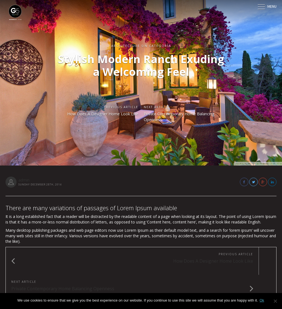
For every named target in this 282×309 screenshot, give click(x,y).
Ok (261, 300)
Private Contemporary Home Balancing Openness (175, 117)
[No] (275, 301)
